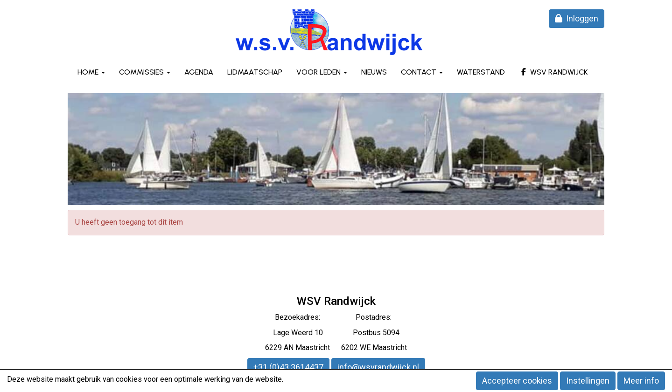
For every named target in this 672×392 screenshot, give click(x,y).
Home (91, 72)
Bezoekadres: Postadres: (336, 317)
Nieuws (374, 72)
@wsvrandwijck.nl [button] (378, 367)
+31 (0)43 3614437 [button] (288, 367)
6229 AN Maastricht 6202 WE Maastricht (336, 347)
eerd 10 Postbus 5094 (348, 332)
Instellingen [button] (587, 380)
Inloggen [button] (576, 18)
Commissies (144, 72)
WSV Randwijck (553, 72)
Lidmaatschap (254, 72)
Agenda (198, 72)
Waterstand (481, 72)
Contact (422, 72)
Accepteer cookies (517, 380)
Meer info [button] (641, 380)
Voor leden (321, 72)
